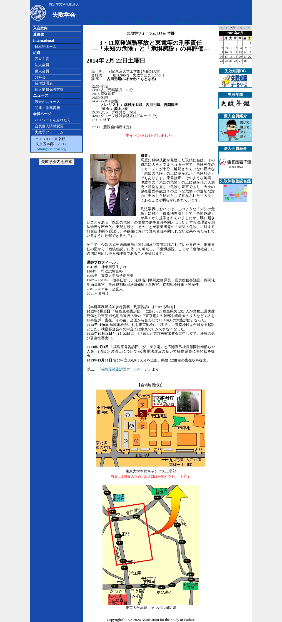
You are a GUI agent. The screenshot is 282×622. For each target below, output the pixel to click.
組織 (36, 53)
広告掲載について (102, 22)
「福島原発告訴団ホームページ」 (125, 369)
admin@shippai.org (51, 149)
